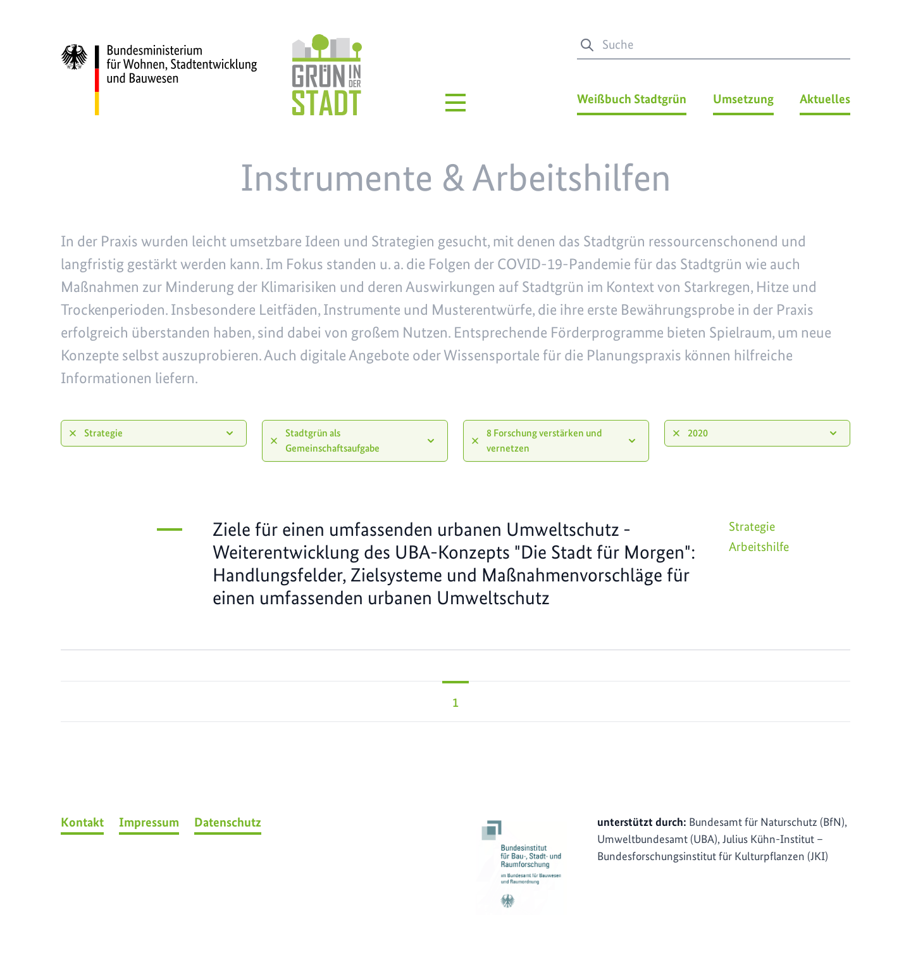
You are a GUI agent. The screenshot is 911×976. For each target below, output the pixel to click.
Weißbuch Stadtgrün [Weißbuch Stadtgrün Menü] (631, 98)
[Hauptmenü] (455, 102)
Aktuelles (825, 98)
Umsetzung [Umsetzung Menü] (743, 98)
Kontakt (82, 822)
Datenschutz (227, 822)
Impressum (149, 822)
